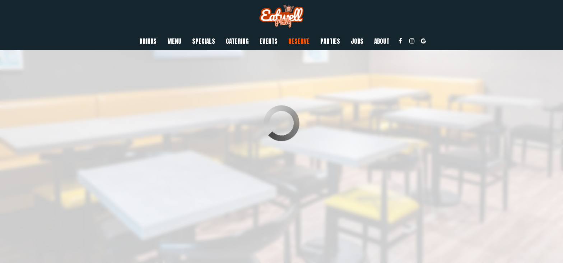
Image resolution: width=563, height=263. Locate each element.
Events (269, 41)
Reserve (299, 41)
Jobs (357, 41)
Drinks (148, 41)
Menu (174, 41)
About (381, 41)
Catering (237, 41)
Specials (203, 41)
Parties (330, 41)
